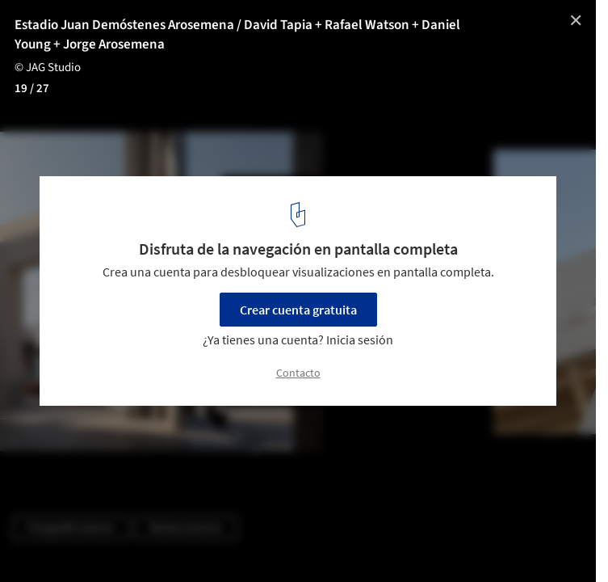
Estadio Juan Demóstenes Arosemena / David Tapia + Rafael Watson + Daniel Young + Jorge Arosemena (237, 34)
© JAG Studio (48, 67)
